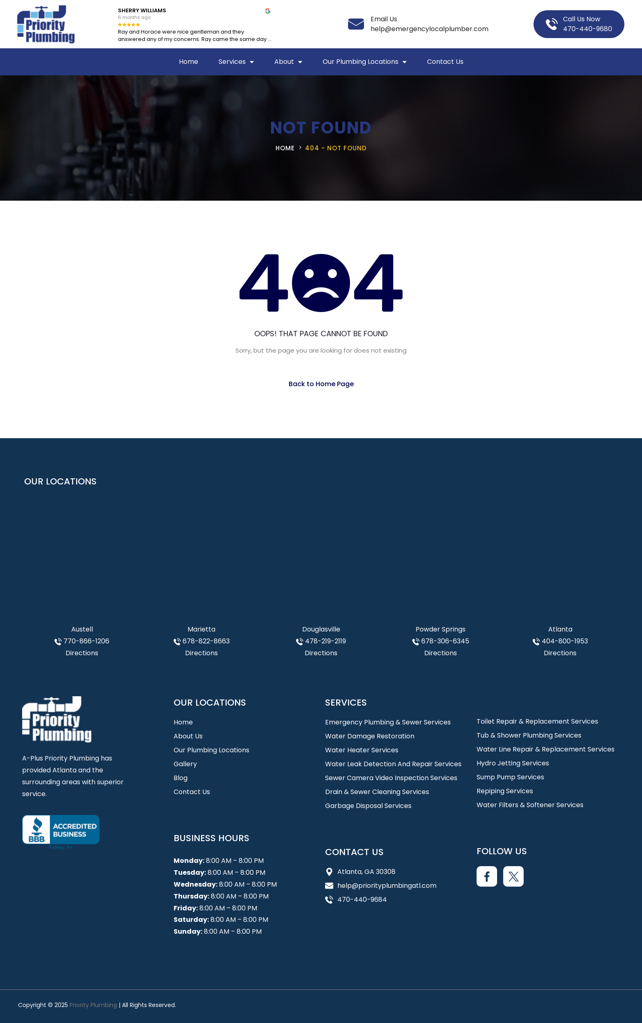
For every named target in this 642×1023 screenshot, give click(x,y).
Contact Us (445, 61)
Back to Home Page (321, 384)
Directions (82, 653)
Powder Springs (441, 629)
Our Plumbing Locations (365, 61)
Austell (82, 629)
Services (236, 61)
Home (188, 61)
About (288, 61)
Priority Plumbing (93, 1005)
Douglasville (321, 629)
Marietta (201, 629)
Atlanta (560, 629)
